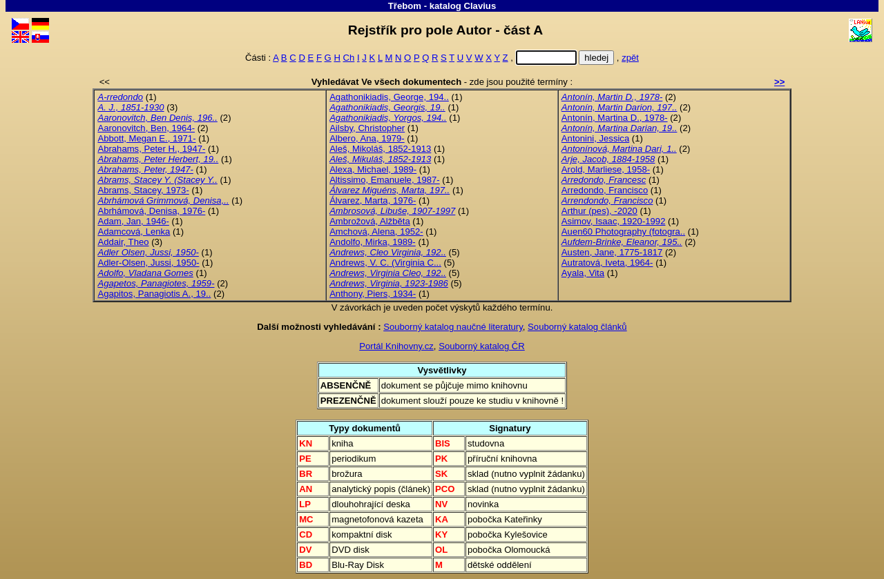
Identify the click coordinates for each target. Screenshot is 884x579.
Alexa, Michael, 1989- (372, 169)
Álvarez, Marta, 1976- (372, 200)
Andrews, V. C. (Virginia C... (385, 262)
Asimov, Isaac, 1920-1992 (613, 221)
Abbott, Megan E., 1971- (146, 138)
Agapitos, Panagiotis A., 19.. (154, 293)
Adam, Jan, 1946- (133, 221)
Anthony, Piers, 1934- (372, 293)
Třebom (404, 6)
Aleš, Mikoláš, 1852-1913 (380, 149)
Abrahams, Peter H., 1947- (151, 149)
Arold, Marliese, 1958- (605, 169)
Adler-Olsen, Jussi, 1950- (148, 262)
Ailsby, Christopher (367, 128)
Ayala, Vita (582, 273)
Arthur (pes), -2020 (599, 211)
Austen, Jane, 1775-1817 (612, 252)
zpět (630, 57)
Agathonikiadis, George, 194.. (389, 97)
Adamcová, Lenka (133, 231)
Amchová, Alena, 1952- (376, 231)
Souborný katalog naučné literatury (453, 327)
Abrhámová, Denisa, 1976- (151, 211)
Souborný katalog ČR (482, 346)
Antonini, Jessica (595, 138)
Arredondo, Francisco (604, 190)
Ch (349, 57)
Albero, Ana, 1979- (367, 138)
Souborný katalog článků (577, 327)
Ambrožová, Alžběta (369, 221)
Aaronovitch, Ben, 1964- (146, 128)
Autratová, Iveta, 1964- (607, 262)
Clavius (479, 6)
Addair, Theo (122, 242)
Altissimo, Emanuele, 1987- (384, 180)
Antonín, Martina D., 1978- (614, 117)
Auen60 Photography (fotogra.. (623, 231)
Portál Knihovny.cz (396, 346)
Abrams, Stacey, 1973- (143, 190)
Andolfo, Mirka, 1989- (372, 242)
